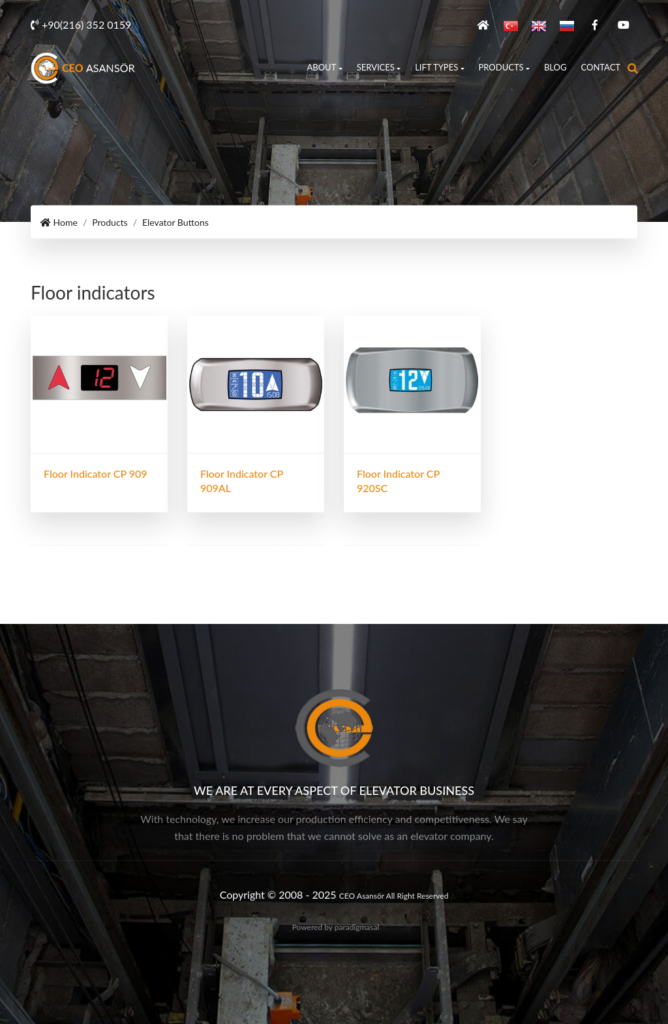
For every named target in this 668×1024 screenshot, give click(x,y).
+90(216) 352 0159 (81, 24)
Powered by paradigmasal (336, 927)
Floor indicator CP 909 (95, 473)
